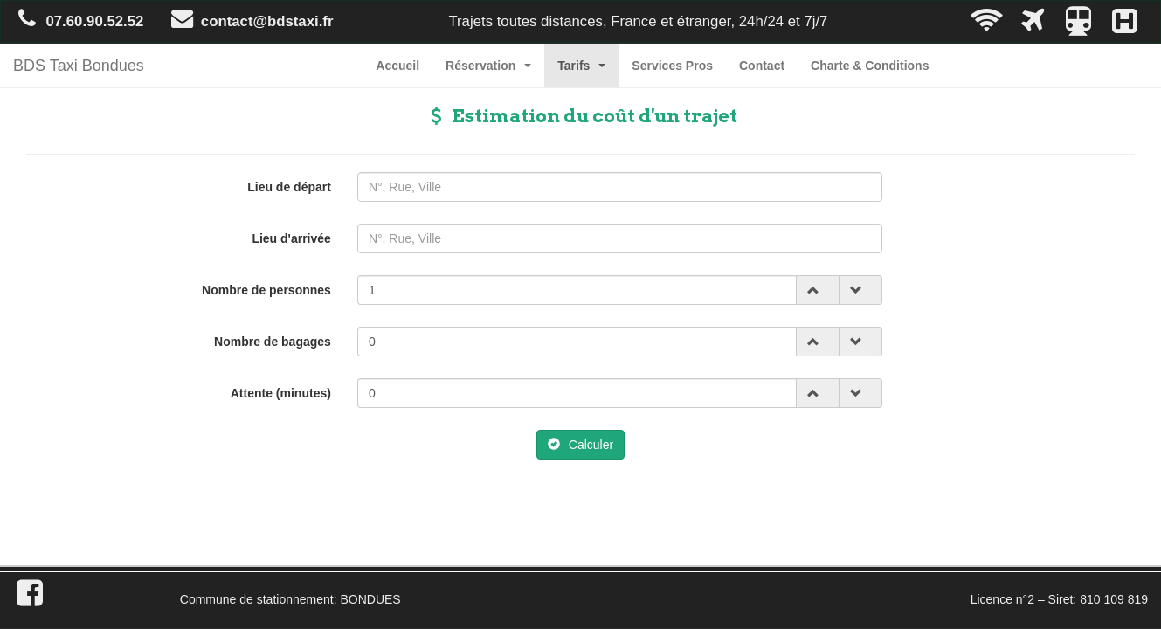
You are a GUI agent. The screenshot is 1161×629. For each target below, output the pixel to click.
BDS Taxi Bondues (78, 65)
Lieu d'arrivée (291, 238)
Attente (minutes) (281, 393)
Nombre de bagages (272, 342)
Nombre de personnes (266, 290)
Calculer (580, 445)
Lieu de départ (289, 187)
